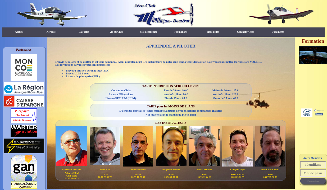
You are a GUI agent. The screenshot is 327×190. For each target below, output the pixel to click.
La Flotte (84, 31)
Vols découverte (148, 31)
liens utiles (213, 31)
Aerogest (51, 31)
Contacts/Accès (245, 31)
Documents (278, 31)
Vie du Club (116, 31)
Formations (180, 31)
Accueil (19, 31)
